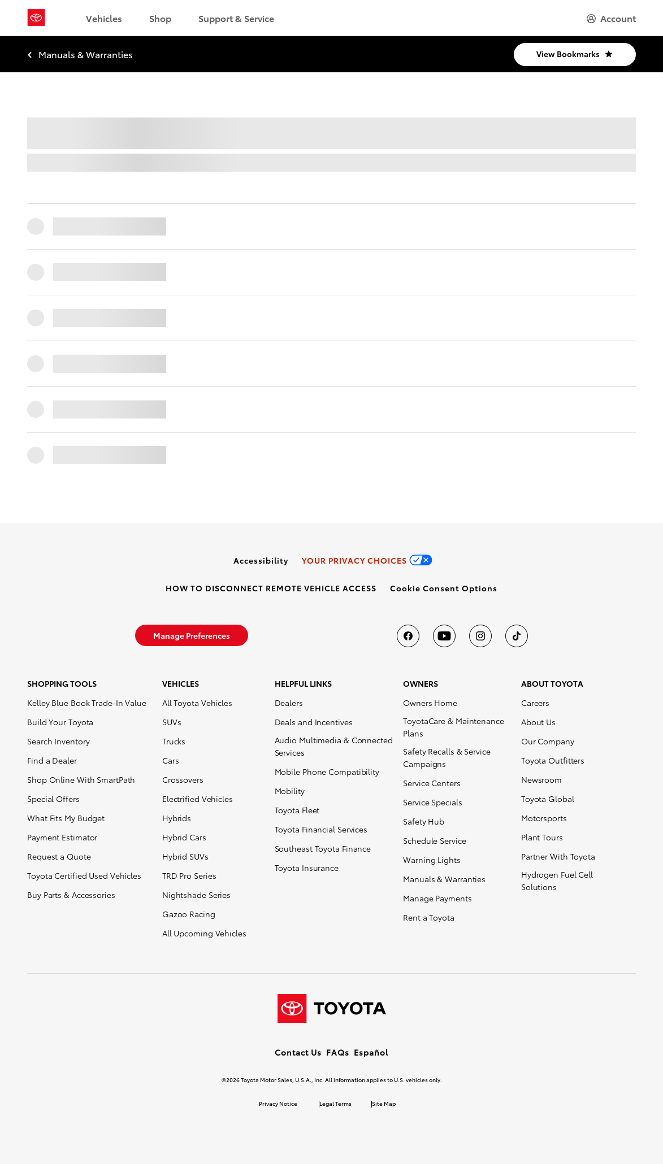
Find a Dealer (52, 760)
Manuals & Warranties (444, 878)
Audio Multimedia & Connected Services (334, 746)
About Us (538, 721)
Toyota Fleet (297, 810)
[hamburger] (611, 18)
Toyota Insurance (307, 867)
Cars (170, 760)
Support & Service (236, 17)
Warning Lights (432, 859)
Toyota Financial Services (321, 829)
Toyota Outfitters (552, 760)
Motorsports (544, 817)
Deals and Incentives (314, 721)
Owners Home (430, 702)
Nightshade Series (196, 894)
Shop (160, 17)
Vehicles (104, 17)
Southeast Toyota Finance (323, 848)
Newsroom (541, 779)
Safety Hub (423, 821)
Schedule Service (434, 840)
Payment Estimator (62, 837)
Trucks (173, 741)
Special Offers (53, 798)
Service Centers (432, 782)
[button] (443, 588)
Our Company (547, 741)
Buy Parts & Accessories (71, 894)
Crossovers (182, 779)
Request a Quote (59, 856)
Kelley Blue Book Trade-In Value (86, 702)
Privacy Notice (278, 1103)
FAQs (337, 1052)
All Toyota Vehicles (197, 702)
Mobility (290, 790)
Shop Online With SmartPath (81, 779)
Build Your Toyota (60, 721)
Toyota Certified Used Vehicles (84, 875)
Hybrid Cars (184, 837)
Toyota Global (547, 798)
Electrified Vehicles (197, 798)
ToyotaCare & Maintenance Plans (453, 727)
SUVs (171, 721)
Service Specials (432, 802)
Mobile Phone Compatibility (327, 771)
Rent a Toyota (428, 917)
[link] (260, 560)
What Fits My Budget (66, 817)
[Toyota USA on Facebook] (408, 636)
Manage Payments (437, 898)
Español (371, 1052)
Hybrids (176, 817)
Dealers (289, 702)
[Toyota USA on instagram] (480, 636)
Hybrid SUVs (185, 856)
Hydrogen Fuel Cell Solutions (557, 880)
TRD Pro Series (189, 875)
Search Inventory (58, 741)
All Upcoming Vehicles (204, 933)
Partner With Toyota (558, 856)
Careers (535, 702)
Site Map (384, 1103)
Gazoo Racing (188, 913)
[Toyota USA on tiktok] (516, 636)
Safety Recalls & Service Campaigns (447, 757)
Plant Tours (542, 837)
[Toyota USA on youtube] (444, 636)
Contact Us (298, 1052)
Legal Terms (335, 1103)
